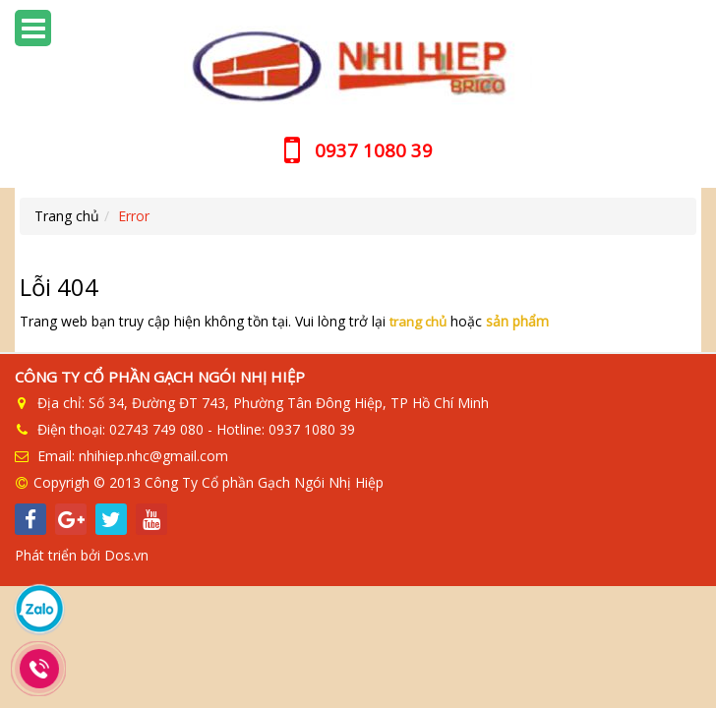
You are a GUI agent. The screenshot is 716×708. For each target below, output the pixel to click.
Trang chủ (66, 215)
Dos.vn (126, 555)
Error (133, 215)
